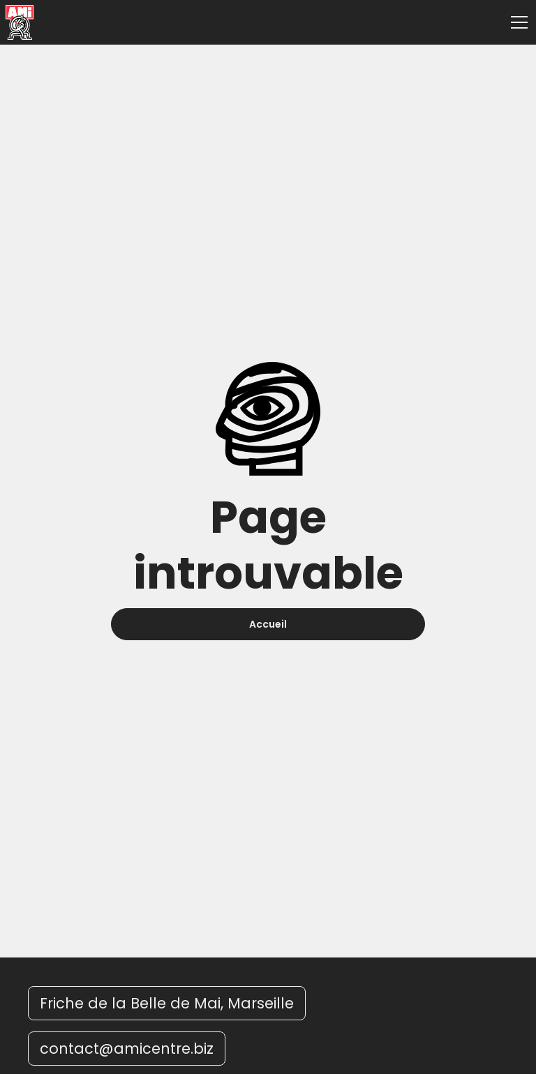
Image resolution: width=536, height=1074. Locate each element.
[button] (516, 22)
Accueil (268, 624)
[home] (20, 22)
